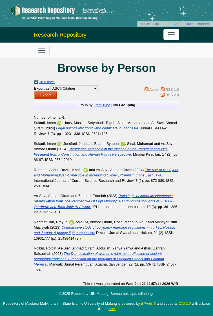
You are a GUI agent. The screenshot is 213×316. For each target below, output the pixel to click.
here (112, 309)
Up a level (47, 82)
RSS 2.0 (172, 95)
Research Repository (60, 35)
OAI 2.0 (185, 303)
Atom (153, 89)
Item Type (102, 105)
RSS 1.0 (172, 89)
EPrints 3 (148, 303)
